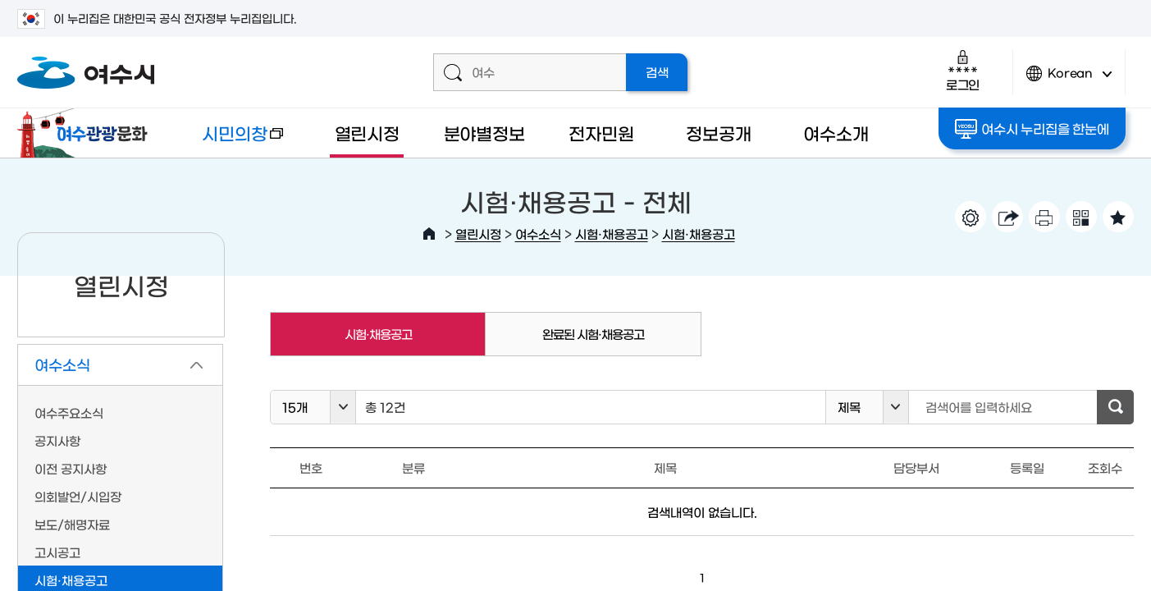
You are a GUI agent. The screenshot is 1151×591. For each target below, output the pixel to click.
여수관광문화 (87, 133)
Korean (1069, 80)
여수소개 (835, 132)
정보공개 (718, 132)
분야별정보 (484, 132)
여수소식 (538, 233)
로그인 (963, 70)
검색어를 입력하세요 (978, 407)
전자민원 (601, 132)
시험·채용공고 (611, 233)
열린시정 (367, 132)
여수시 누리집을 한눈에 (1031, 129)
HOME (429, 234)
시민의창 (230, 141)
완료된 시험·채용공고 (593, 334)
